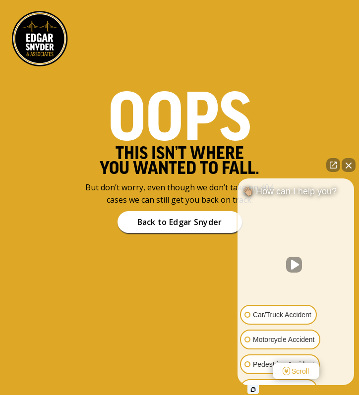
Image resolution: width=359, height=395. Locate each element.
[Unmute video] (296, 265)
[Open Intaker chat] (253, 389)
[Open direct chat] (333, 165)
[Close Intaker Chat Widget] (349, 165)
